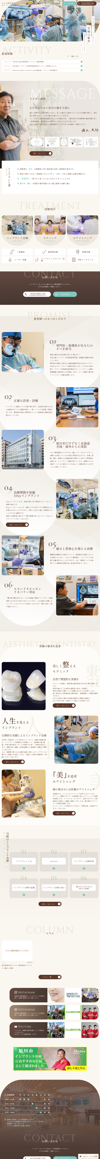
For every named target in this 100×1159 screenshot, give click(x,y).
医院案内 (33, 3)
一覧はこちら (73, 56)
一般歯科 (17, 251)
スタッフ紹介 (49, 3)
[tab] (2, 19)
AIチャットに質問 (91, 1156)
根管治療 (82, 252)
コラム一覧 (51, 977)
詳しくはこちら (42, 153)
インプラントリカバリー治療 (50, 259)
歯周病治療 (50, 252)
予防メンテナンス (82, 260)
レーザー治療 (17, 260)
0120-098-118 (86, 3)
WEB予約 (68, 3)
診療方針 (41, 3)
